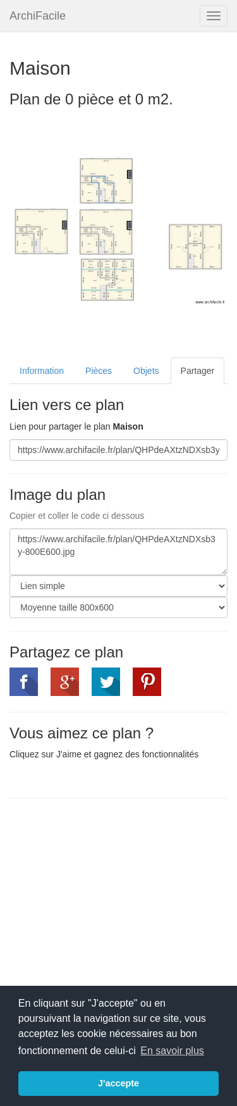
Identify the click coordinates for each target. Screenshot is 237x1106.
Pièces (98, 371)
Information (42, 371)
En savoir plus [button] (172, 1050)
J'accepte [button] (118, 1083)
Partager (198, 371)
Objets (146, 371)
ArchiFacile (37, 15)
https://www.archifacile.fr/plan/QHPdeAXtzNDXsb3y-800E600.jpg (118, 551)
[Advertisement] (115, 899)
